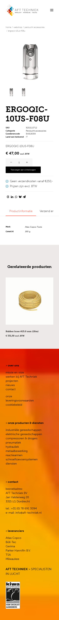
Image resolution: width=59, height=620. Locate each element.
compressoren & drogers (21, 438)
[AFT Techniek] (29, 10)
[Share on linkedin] (12, 197)
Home (8, 27)
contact (11, 389)
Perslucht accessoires (35, 27)
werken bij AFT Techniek (21, 376)
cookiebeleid (14, 404)
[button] (52, 10)
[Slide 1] (11, 92)
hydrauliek (12, 446)
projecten (12, 381)
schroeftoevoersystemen (22, 459)
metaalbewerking (17, 451)
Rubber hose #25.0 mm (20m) (22, 331)
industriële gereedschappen (24, 430)
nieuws (10, 385)
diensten (11, 463)
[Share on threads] (8, 197)
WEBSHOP (18, 27)
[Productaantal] (19, 162)
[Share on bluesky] (20, 197)
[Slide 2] (23, 92)
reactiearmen (14, 455)
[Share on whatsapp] (16, 197)
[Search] (42, 10)
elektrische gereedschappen (24, 434)
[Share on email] (24, 197)
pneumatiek (13, 442)
